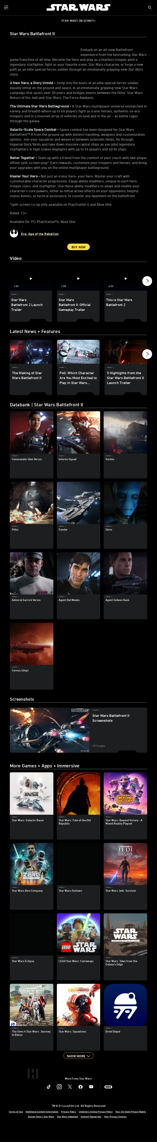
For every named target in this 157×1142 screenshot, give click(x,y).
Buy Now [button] (79, 262)
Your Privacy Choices (115, 1131)
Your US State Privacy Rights (130, 1126)
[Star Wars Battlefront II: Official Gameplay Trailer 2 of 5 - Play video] (78, 293)
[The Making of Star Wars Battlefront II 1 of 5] (31, 366)
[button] (147, 296)
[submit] (150, 7)
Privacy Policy (68, 1126)
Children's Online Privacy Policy (96, 1126)
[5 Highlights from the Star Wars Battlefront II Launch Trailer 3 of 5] (125, 366)
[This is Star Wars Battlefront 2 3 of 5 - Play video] (125, 293)
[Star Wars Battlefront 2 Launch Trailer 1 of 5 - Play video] (31, 293)
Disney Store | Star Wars (41, 1131)
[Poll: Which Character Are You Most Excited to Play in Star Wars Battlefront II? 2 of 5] (78, 366)
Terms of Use (16, 1126)
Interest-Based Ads (91, 1131)
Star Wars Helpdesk (67, 1131)
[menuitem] (6, 7)
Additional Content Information (42, 1126)
